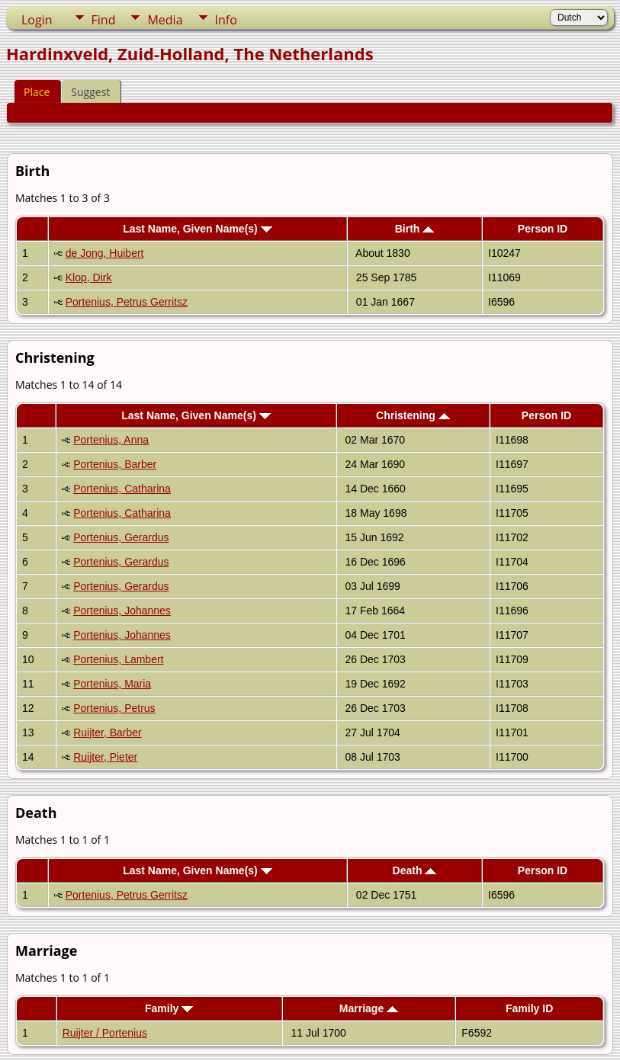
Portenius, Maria (112, 684)
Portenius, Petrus (114, 708)
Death (415, 870)
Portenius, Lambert (118, 659)
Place (37, 92)
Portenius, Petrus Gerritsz (127, 302)
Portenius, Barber (114, 464)
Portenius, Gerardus (121, 537)
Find (104, 19)
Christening (413, 415)
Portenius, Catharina (122, 488)
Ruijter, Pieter (105, 757)
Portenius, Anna (111, 440)
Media (164, 19)
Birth (415, 229)
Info (226, 19)
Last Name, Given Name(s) (197, 229)
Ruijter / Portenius (105, 1033)
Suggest (90, 92)
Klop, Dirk (89, 277)
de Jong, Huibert (105, 253)
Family (169, 1008)
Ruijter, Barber (107, 732)
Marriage (368, 1008)
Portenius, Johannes (122, 610)
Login (37, 19)
